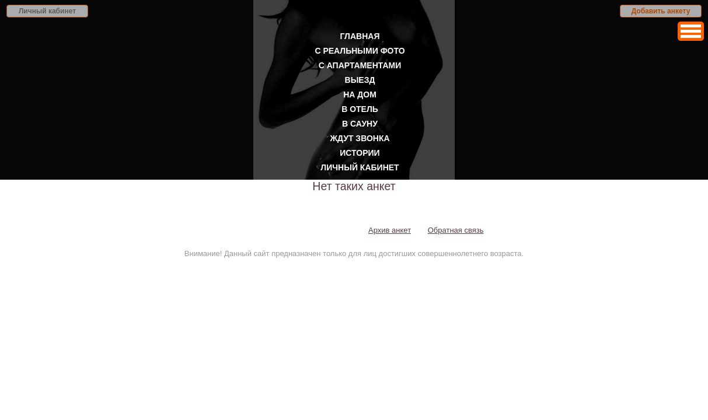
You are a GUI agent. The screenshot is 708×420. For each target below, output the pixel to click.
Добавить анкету (661, 11)
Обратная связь (456, 230)
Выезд (360, 80)
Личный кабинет (47, 11)
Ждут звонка (359, 138)
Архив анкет (389, 230)
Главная (360, 36)
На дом (359, 94)
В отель (359, 109)
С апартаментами (360, 65)
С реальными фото (359, 50)
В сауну (360, 123)
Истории (359, 153)
